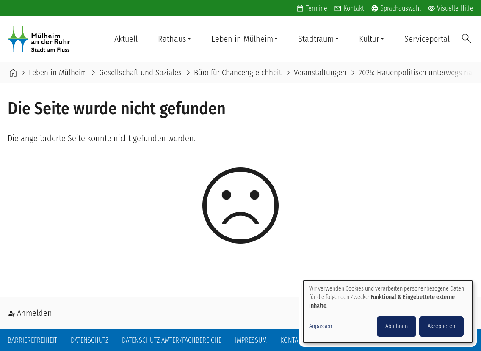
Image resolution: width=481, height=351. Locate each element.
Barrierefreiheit (32, 340)
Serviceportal (427, 39)
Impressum (251, 340)
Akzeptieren (441, 326)
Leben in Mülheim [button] (242, 39)
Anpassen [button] (320, 326)
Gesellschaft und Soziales (140, 73)
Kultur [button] (369, 39)
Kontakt (353, 8)
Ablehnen (396, 326)
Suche (466, 39)
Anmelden (34, 313)
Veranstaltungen (320, 73)
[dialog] (388, 311)
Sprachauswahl (396, 8)
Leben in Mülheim (58, 73)
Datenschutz (89, 340)
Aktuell (126, 39)
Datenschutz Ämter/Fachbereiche (171, 340)
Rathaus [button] (172, 39)
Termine (316, 8)
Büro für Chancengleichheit (238, 73)
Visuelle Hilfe (450, 8)
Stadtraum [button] (316, 39)
